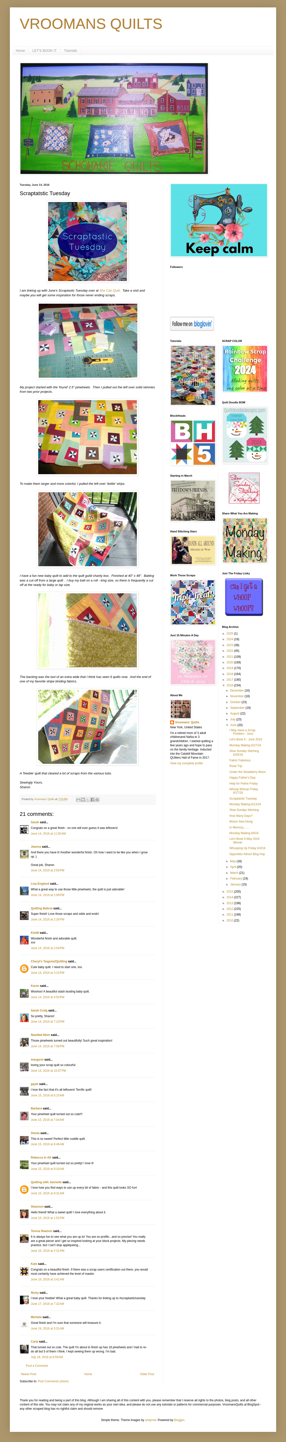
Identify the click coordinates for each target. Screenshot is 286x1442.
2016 (230, 685)
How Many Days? (240, 816)
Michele (36, 1317)
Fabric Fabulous (239, 760)
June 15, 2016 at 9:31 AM (47, 1193)
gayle (34, 1084)
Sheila (35, 1133)
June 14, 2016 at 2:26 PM (47, 919)
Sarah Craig (39, 1010)
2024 (230, 639)
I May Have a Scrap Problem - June (242, 732)
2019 (230, 668)
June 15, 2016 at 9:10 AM (47, 1169)
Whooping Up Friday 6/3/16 (247, 848)
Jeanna (36, 846)
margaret (37, 1059)
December (237, 690)
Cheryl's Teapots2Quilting (49, 961)
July (233, 719)
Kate (34, 1264)
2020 (230, 662)
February (236, 878)
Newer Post (28, 1374)
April (233, 867)
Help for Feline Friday (243, 783)
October (235, 702)
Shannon (37, 1206)
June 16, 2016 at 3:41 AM (47, 1279)
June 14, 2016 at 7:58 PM (47, 1046)
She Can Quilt (109, 290)
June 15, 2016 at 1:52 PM (47, 1218)
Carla (34, 1341)
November (237, 696)
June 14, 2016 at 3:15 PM (47, 972)
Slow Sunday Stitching (244, 810)
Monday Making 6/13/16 (245, 804)
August (235, 713)
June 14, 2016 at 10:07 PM (48, 1070)
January (235, 884)
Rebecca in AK (41, 1157)
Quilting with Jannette (46, 1182)
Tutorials (70, 51)
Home (20, 51)
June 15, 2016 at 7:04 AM (47, 1120)
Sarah (35, 822)
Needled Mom (40, 1035)
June (233, 725)
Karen (35, 986)
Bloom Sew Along (240, 821)
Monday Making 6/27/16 (245, 745)
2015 (230, 891)
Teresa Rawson (41, 1231)
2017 (230, 679)
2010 (230, 920)
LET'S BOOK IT (44, 51)
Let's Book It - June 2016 (245, 739)
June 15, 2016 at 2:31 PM (47, 1251)
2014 (230, 897)
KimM (35, 933)
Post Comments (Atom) (53, 1381)
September (237, 708)
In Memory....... (239, 827)
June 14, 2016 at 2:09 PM (47, 895)
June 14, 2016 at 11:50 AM (48, 833)
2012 (230, 909)
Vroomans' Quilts (187, 722)
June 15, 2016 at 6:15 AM (47, 1095)
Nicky (35, 1292)
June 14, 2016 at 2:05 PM (47, 870)
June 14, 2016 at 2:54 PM (47, 948)
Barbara (36, 1108)
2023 (230, 645)
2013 (230, 903)
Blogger (179, 1420)
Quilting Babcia (42, 908)
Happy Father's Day (242, 777)
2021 (230, 656)
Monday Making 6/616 (243, 833)
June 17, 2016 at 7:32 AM (47, 1304)
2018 (230, 674)
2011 (230, 914)
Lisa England (40, 883)
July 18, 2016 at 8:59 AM (47, 1357)
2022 (230, 651)
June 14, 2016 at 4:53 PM (47, 997)
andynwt (150, 1420)
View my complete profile (186, 763)
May (233, 861)
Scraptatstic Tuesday (243, 798)
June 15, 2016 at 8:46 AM (47, 1144)
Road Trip (235, 766)
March (234, 873)
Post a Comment (37, 1365)
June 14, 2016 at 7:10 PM (47, 1021)
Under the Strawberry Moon (247, 772)
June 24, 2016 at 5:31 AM (47, 1328)
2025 (230, 633)
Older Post (147, 1374)
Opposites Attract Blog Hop (247, 854)
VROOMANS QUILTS (91, 24)
